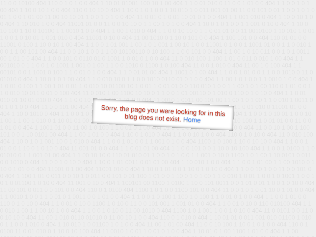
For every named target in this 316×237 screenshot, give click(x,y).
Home (192, 120)
